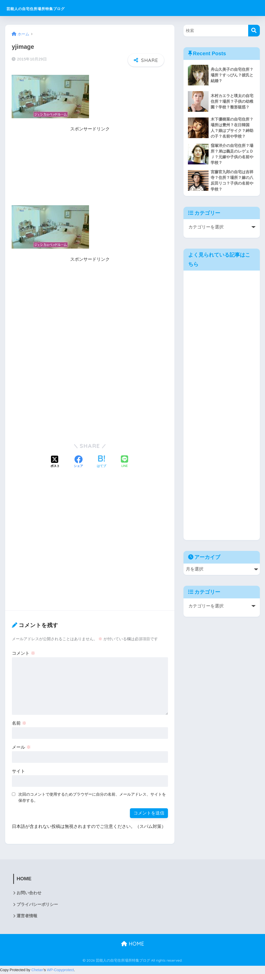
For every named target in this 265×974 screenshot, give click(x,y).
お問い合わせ (29, 893)
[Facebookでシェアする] (78, 462)
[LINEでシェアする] (124, 461)
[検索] (254, 30)
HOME (132, 944)
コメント (23, 652)
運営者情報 (27, 916)
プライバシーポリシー (37, 904)
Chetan (37, 970)
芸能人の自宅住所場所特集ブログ (53, 8)
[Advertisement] (90, 169)
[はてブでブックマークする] (101, 462)
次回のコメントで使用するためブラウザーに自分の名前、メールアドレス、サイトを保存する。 (92, 796)
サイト (18, 770)
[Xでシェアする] (55, 462)
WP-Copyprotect (60, 970)
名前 (19, 722)
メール (21, 746)
